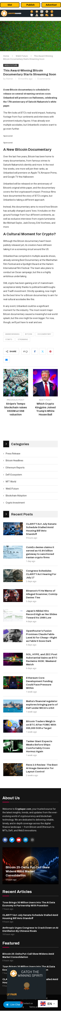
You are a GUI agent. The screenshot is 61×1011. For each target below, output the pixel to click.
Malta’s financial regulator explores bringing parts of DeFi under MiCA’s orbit (42, 704)
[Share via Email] (6, 359)
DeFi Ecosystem (14, 474)
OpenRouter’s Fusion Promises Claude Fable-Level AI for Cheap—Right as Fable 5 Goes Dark (41, 636)
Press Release (13, 453)
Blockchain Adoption (16, 495)
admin (9, 78)
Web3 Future (22, 56)
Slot (10, 5)
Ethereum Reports (15, 467)
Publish (30, 5)
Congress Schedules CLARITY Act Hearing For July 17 (41, 574)
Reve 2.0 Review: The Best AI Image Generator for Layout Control (42, 768)
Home (6, 56)
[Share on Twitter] (42, 351)
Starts (8, 339)
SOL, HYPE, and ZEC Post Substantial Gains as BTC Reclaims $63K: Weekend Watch (41, 659)
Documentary (44, 334)
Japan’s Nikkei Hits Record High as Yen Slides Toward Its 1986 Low (41, 614)
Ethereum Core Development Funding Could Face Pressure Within (39, 683)
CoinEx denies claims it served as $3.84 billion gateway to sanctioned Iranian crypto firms (40, 552)
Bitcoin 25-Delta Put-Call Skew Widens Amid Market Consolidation (28, 871)
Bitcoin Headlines (14, 460)
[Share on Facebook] (35, 351)
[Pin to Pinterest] (50, 351)
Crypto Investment (15, 502)
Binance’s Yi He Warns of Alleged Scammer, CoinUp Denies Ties (41, 594)
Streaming (23, 339)
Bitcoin (28, 334)
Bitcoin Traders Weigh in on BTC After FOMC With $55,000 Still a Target (41, 724)
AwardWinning (12, 334)
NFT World (11, 481)
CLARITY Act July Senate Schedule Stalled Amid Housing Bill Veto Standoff (41, 529)
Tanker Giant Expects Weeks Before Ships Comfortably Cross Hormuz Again (39, 746)
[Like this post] (26, 351)
